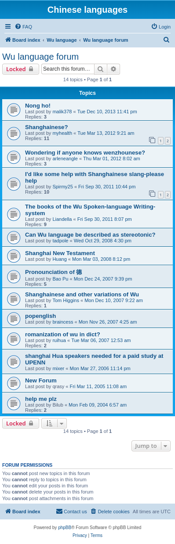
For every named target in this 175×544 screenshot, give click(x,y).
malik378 (62, 111)
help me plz (41, 399)
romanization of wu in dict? (62, 334)
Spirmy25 (62, 186)
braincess (62, 321)
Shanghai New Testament (60, 253)
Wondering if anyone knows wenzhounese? (85, 152)
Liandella (62, 219)
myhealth (62, 133)
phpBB (64, 527)
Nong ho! (38, 105)
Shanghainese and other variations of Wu (82, 294)
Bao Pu (60, 278)
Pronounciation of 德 (53, 272)
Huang (59, 259)
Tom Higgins (65, 300)
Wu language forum (40, 56)
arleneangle (65, 158)
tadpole (60, 240)
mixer (58, 368)
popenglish (40, 316)
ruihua (59, 340)
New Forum (41, 380)
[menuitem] (23, 27)
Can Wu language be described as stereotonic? (90, 234)
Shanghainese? (46, 127)
